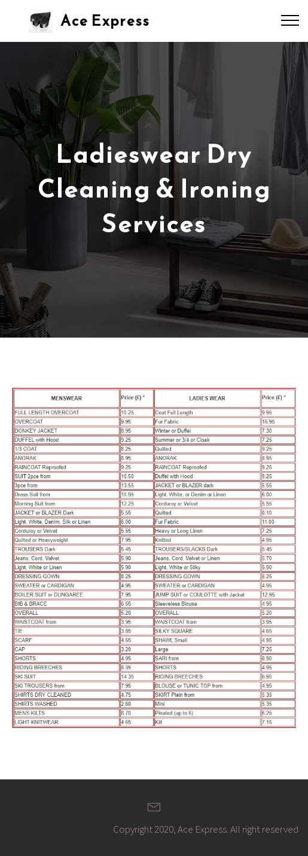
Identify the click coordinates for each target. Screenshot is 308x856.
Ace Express (105, 21)
